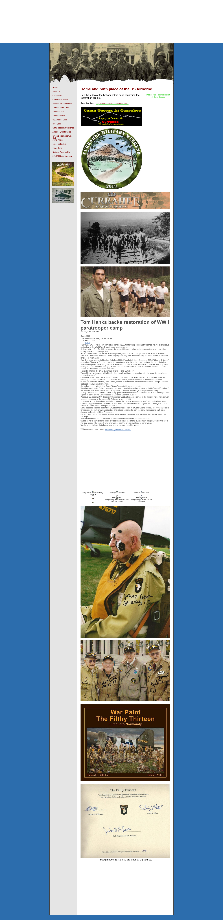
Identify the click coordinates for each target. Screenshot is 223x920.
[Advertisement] (93, 21)
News (87, 343)
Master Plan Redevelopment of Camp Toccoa (158, 96)
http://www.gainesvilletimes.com (118, 429)
